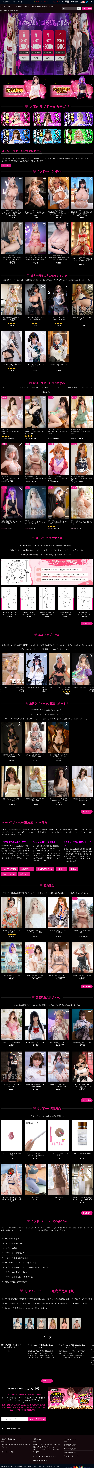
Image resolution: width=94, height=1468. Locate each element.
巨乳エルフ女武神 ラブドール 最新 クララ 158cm (12, 688)
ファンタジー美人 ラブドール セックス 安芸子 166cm (11, 479)
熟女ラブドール (6, 829)
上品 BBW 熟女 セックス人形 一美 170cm (11, 976)
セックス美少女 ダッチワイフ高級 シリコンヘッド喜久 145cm (59, 756)
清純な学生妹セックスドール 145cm (58, 365)
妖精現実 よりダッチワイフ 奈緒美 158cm (35, 688)
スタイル (26, 7)
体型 (39, 7)
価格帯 (19, 7)
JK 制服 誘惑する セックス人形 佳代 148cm (35, 1043)
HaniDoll (44, 1460)
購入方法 (56, 1466)
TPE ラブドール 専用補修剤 (82, 1153)
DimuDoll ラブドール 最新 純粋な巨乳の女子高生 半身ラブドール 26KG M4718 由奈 (81, 213)
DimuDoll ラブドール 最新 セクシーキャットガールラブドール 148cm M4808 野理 (12, 213)
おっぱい (46, 7)
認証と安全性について (30, 1466)
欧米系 (65, 158)
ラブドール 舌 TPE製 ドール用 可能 (12, 1154)
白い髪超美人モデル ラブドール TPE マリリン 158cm (35, 931)
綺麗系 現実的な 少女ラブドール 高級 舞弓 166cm (35, 1085)
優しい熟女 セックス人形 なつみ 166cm (12, 799)
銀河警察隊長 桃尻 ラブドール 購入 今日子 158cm (11, 523)
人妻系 (59, 158)
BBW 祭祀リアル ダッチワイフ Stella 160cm (60, 688)
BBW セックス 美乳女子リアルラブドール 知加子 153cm (59, 1085)
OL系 (71, 158)
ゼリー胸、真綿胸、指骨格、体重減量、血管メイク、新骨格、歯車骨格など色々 (46, 848)
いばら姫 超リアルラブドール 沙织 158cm (12, 1085)
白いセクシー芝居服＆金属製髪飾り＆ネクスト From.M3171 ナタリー (82, 1199)
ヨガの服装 (35, 1197)
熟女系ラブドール (40, 158)
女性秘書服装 (59, 1197)
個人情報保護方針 (70, 1452)
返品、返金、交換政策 (45, 1466)
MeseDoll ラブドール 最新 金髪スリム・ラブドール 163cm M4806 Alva (35, 213)
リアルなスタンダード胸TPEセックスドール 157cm (58, 318)
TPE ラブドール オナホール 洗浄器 (59, 1154)
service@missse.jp (50, 1456)
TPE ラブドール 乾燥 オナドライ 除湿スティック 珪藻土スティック (35, 1155)
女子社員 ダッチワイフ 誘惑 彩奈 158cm (59, 931)
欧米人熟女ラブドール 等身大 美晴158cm (81, 479)
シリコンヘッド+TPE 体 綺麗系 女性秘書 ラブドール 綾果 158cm (59, 800)
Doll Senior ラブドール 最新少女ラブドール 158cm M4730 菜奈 (58, 258)
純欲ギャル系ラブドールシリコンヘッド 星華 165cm (58, 976)
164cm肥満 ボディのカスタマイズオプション (84, 613)
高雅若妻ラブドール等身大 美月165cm (57, 432)
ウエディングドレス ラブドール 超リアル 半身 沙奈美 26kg (35, 523)
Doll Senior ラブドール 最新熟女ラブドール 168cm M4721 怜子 (82, 259)
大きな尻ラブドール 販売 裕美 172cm (10, 432)
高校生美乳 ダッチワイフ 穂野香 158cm (82, 1043)
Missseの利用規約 (70, 1449)
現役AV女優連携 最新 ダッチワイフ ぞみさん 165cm (35, 976)
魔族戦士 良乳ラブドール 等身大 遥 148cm (12, 755)
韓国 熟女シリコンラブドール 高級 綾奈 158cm (82, 799)
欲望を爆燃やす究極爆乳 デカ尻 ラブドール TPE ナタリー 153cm (12, 319)
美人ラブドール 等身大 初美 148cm (11, 1043)
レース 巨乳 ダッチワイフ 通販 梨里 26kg (81, 523)
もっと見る (6, 165)
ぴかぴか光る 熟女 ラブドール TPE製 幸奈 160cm (35, 755)
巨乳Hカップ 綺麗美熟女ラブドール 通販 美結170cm (35, 432)
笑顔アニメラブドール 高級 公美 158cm (57, 479)
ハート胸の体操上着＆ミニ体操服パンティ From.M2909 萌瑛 (11, 1198)
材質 (53, 7)
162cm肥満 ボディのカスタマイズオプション (66, 613)
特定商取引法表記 (70, 1445)
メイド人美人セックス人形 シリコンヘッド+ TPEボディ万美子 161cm (82, 1086)
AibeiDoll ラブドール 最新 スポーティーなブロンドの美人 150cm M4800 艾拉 (58, 213)
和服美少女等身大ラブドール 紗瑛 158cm (11, 931)
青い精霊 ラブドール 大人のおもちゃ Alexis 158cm (82, 688)
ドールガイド (13, 10)
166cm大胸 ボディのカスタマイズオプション (9, 613)
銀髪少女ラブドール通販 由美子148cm (12, 365)
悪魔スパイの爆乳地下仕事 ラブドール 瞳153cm (35, 318)
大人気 (29, 161)
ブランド (11, 7)
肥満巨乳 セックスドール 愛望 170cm (82, 318)
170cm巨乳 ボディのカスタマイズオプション (28, 613)
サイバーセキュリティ (71, 1456)
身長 (33, 7)
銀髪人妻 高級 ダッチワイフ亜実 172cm (82, 976)
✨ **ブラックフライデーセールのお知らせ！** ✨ (47, 2)
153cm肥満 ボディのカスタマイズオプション (47, 613)
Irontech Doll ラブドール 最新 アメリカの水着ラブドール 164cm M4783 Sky (12, 259)
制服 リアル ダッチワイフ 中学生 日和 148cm (35, 365)
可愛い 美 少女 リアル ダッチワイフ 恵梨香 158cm (58, 1043)
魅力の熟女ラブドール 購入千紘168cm (80, 432)
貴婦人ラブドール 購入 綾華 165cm (35, 478)
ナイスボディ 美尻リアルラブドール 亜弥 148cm (58, 523)
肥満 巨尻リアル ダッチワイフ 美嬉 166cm (35, 799)
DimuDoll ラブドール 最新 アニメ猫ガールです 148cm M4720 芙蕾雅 (35, 258)
